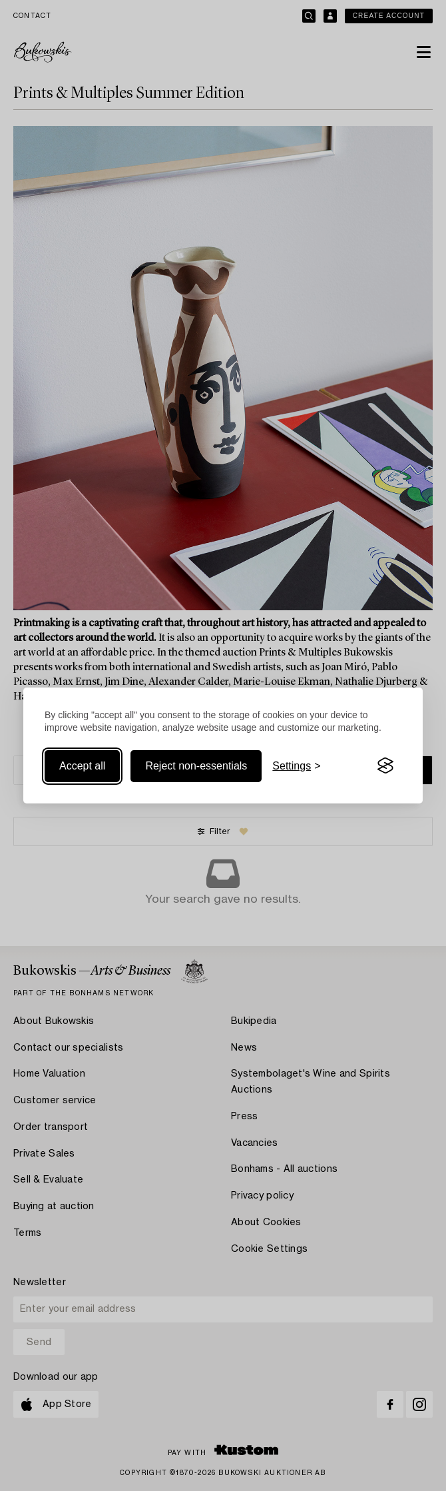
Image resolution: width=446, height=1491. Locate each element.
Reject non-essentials (196, 765)
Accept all (82, 765)
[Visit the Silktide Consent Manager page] (385, 766)
